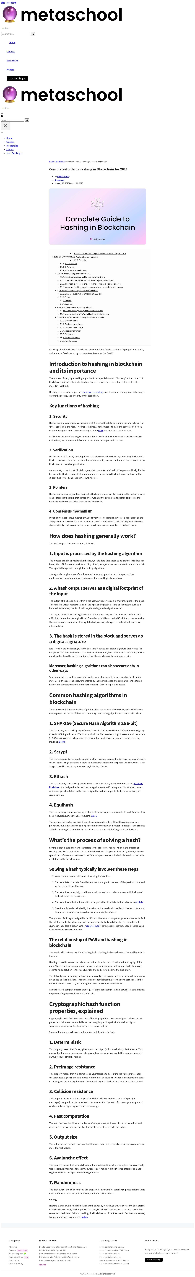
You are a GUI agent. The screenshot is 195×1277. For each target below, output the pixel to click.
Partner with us (19, 1257)
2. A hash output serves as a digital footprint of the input (88, 280)
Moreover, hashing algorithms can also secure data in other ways (94, 287)
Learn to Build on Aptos (110, 1257)
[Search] (15, 34)
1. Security (81, 260)
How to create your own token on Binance (58, 1253)
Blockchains (12, 60)
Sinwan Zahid (63, 176)
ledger (85, 1217)
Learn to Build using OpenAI (111, 1246)
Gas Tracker (14, 1260)
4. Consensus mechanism (76, 270)
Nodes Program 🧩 (17, 1253)
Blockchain (60, 161)
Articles (10, 69)
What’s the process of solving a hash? (75, 307)
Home (12, 42)
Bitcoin (62, 741)
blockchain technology (92, 392)
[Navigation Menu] (2, 113)
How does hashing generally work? (74, 273)
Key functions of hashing (87, 257)
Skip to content (8, 2)
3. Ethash (67, 300)
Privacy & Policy (16, 1263)
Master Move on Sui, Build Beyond (114, 1260)
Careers (18, 1250)
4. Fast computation (72, 330)
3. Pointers (69, 267)
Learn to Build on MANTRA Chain (114, 1250)
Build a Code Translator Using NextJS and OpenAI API (63, 1246)
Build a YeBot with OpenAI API (52, 1250)
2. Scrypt (67, 297)
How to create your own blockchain (55, 1260)
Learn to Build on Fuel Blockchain (114, 1263)
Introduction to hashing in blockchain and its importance (100, 253)
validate (139, 902)
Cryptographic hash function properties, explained (81, 317)
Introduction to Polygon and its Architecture (59, 1257)
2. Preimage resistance (73, 324)
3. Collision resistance (73, 327)
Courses (11, 51)
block (100, 430)
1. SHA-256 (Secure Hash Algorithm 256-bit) (82, 293)
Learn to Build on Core (109, 1253)
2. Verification (71, 263)
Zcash (94, 816)
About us (13, 1246)
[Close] (5, 126)
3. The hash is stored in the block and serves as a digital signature (92, 283)
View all (42, 1264)
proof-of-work (93, 926)
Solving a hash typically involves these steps (83, 310)
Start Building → (17, 78)
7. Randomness (70, 341)
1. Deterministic (70, 320)
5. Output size (69, 334)
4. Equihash (68, 304)
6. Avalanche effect (71, 337)
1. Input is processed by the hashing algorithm (84, 277)
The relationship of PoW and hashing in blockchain (86, 314)
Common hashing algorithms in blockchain (78, 290)
